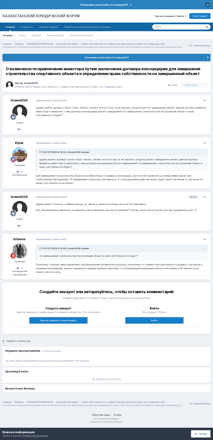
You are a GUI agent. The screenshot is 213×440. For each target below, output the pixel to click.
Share (172, 85)
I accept (201, 433)
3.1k (20, 171)
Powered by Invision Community (106, 422)
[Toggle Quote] (40, 152)
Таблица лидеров (48, 27)
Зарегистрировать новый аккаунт (58, 320)
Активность (27, 27)
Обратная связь (101, 414)
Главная (10, 28)
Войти (154, 320)
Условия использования (35, 435)
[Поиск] (168, 27)
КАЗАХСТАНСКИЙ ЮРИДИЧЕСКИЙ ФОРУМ (41, 16)
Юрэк (19, 143)
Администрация (55, 35)
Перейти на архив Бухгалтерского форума (87, 27)
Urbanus (19, 239)
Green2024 (31, 83)
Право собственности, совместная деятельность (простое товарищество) (77, 86)
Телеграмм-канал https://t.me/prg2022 (104, 4)
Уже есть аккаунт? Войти (170, 16)
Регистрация (200, 16)
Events (22, 35)
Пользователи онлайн (82, 35)
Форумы (8, 35)
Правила (36, 35)
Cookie (117, 414)
